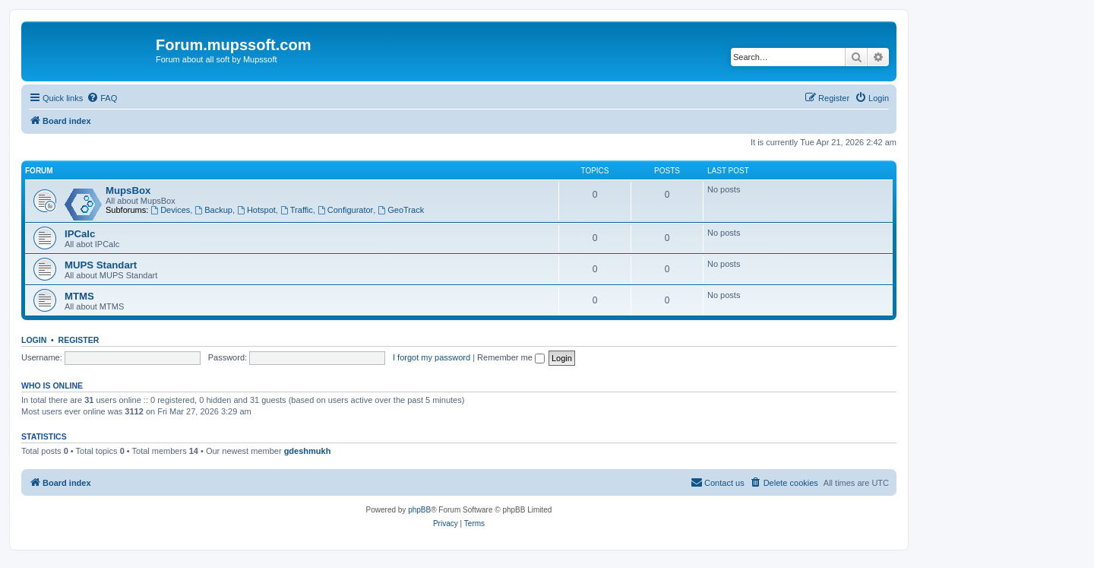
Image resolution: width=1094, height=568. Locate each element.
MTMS (79, 296)
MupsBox (128, 190)
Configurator (345, 209)
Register (79, 339)
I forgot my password (431, 357)
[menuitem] (102, 98)
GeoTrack (401, 209)
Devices (170, 209)
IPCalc (80, 234)
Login (33, 339)
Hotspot (256, 209)
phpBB (419, 510)
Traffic (296, 209)
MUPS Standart (101, 265)
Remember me (511, 357)
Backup (213, 209)
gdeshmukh (307, 450)
